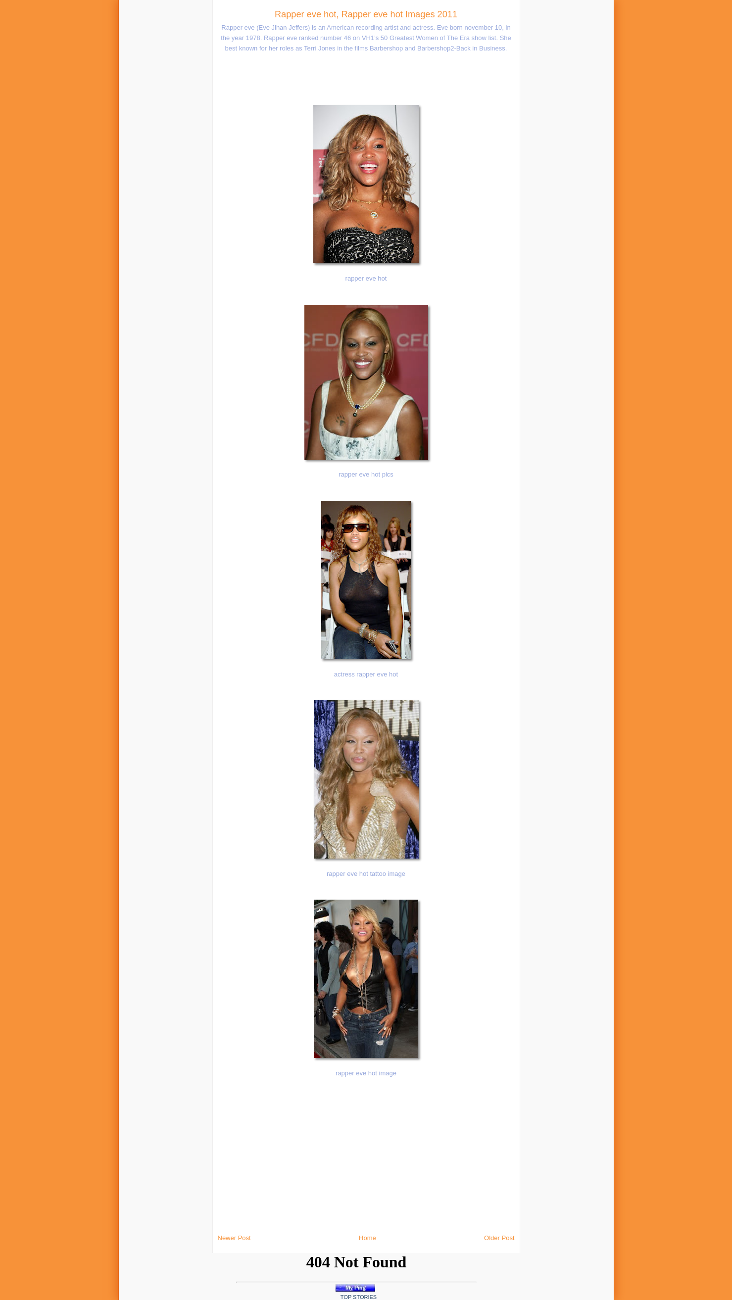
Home (367, 1238)
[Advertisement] (142, 148)
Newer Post (234, 1238)
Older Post (499, 1238)
